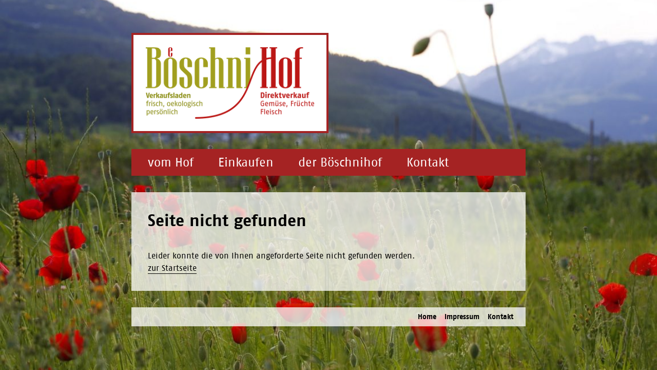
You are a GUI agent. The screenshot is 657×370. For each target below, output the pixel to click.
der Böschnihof (340, 162)
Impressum (462, 316)
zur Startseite (172, 268)
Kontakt (428, 162)
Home (427, 316)
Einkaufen (246, 162)
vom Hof (171, 162)
